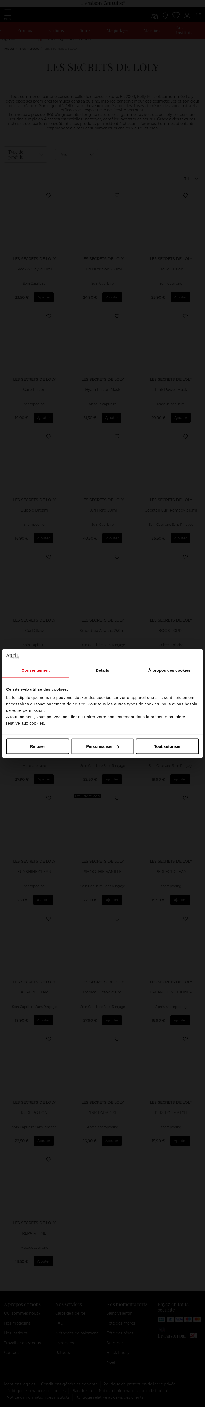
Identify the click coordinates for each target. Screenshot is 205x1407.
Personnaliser (102, 746)
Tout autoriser (167, 746)
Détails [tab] (102, 670)
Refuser (37, 746)
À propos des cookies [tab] (169, 670)
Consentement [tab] (36, 670)
